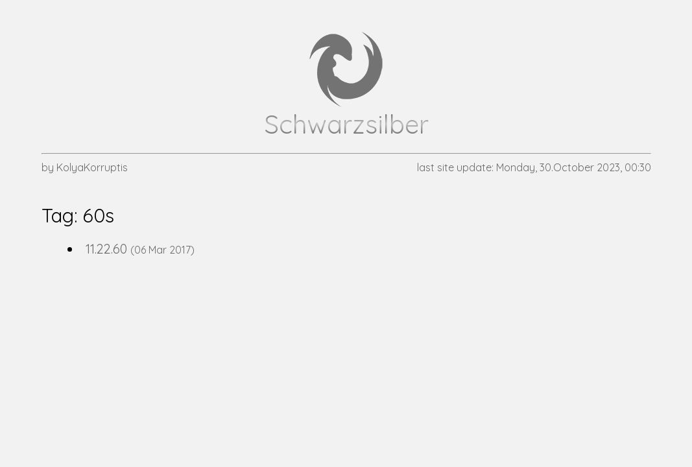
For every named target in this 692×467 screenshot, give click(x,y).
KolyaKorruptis (92, 167)
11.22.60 (106, 249)
